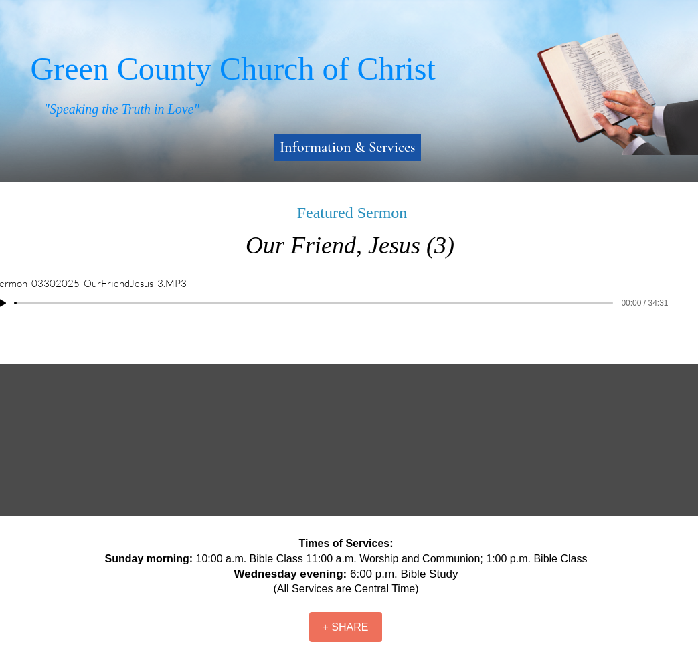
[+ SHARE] (345, 627)
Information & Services (347, 147)
